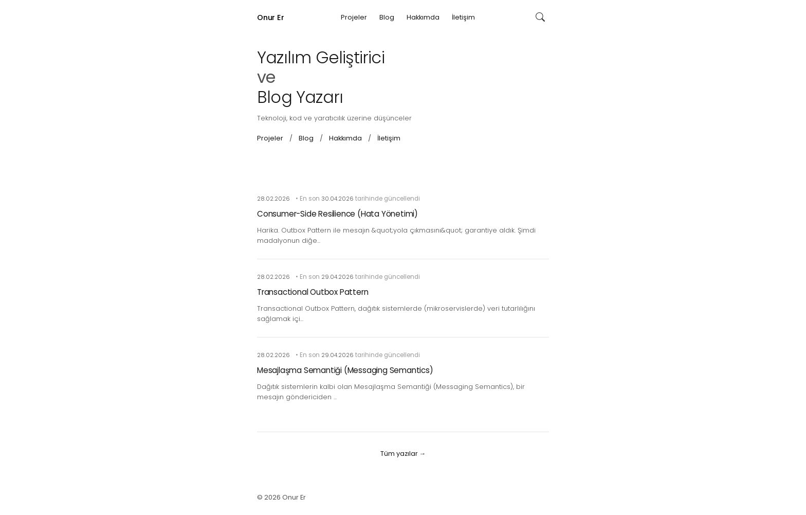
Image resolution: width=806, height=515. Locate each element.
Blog (386, 17)
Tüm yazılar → (403, 453)
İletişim (463, 17)
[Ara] (540, 17)
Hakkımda (423, 17)
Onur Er (270, 17)
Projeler (354, 17)
